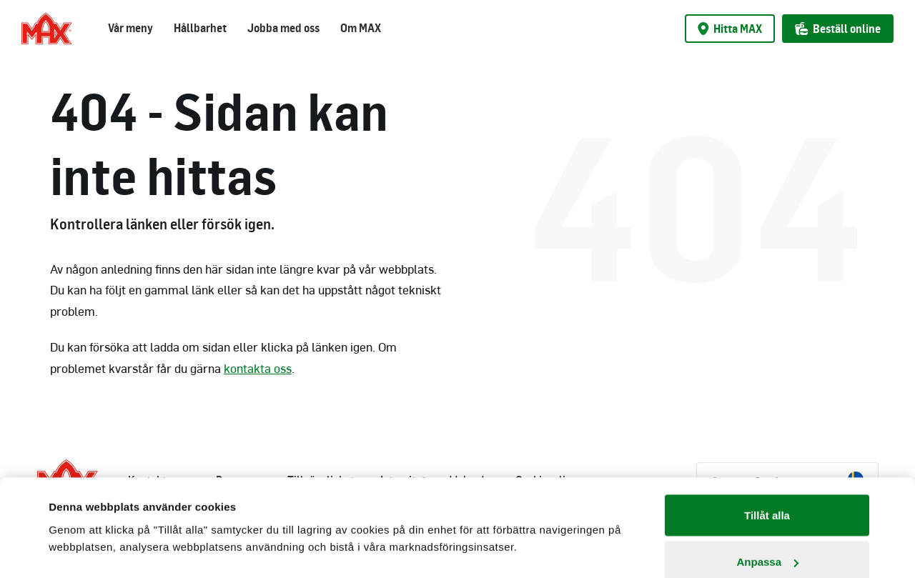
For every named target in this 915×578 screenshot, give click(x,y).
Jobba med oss (283, 28)
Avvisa (767, 540)
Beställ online (838, 28)
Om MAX (360, 28)
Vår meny (130, 28)
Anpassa (767, 493)
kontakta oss (258, 368)
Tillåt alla (767, 446)
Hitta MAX (730, 28)
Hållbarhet (200, 28)
